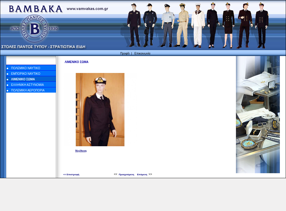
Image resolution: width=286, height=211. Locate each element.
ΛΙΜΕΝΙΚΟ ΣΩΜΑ (23, 79)
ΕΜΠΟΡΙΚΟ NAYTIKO (25, 73)
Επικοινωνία (142, 53)
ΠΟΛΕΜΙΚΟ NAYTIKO (25, 68)
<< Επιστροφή (71, 174)
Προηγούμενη (126, 174)
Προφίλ (125, 53)
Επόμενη (142, 174)
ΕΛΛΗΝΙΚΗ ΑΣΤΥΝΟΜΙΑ (27, 84)
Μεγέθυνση (81, 150)
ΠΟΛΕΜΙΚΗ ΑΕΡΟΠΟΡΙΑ (27, 90)
